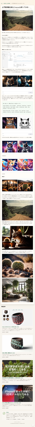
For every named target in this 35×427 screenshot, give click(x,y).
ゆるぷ (11, 9)
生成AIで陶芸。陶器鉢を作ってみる (8, 352)
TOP (1, 3)
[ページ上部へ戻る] (33, 425)
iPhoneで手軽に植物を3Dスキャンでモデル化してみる (11, 402)
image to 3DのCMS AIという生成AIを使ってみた (10, 326)
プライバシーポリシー (17, 421)
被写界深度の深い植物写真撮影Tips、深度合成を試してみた (12, 377)
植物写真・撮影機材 (7, 3)
